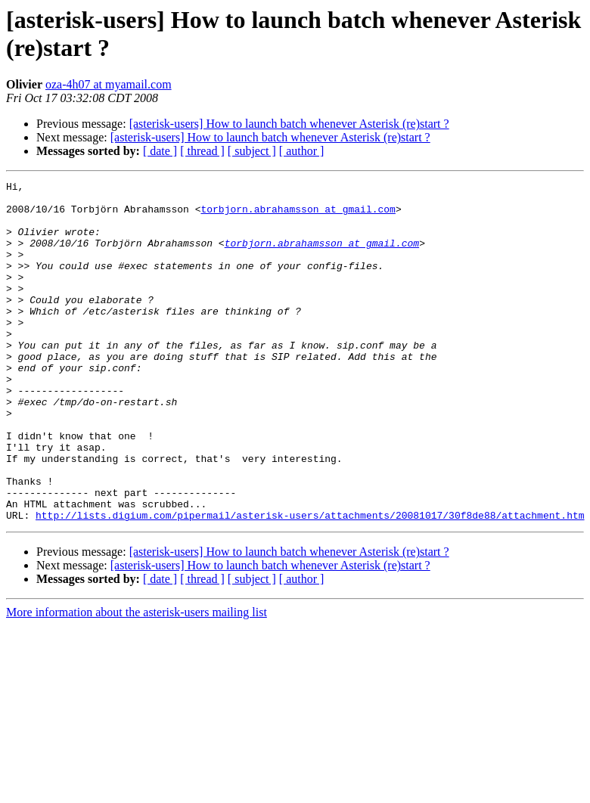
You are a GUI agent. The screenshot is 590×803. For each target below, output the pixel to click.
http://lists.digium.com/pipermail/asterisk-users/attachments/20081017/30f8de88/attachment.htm (310, 583)
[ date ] (160, 150)
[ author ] (301, 150)
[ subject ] (252, 150)
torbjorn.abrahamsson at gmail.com (297, 215)
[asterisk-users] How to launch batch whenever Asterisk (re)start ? (289, 123)
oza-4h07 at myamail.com (108, 84)
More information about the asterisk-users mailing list (136, 680)
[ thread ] (202, 150)
